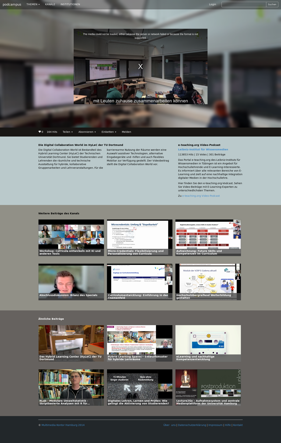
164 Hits (52, 131)
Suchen (272, 4)
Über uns (169, 425)
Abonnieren (87, 131)
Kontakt (238, 425)
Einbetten (109, 131)
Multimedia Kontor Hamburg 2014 (63, 425)
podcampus (12, 4)
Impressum (215, 425)
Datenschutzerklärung (192, 425)
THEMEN (33, 4)
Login (212, 4)
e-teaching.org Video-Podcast (201, 195)
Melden (126, 131)
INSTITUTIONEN (70, 4)
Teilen (68, 131)
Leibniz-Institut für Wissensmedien (203, 149)
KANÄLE (50, 4)
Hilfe (228, 425)
